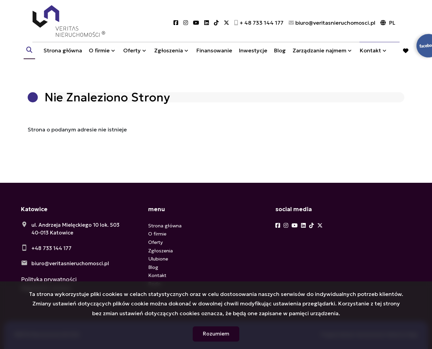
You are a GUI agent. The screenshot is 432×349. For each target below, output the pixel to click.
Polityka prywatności (49, 279)
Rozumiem (216, 333)
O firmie (99, 55)
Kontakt (370, 55)
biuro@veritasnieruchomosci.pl (70, 263)
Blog (280, 55)
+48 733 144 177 (51, 248)
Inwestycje (253, 55)
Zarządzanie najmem (319, 55)
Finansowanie (214, 55)
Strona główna (63, 55)
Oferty (132, 55)
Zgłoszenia (168, 55)
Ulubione (158, 259)
